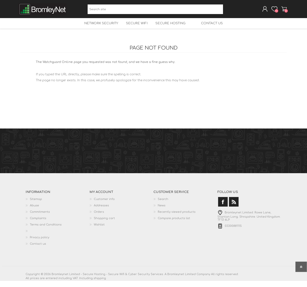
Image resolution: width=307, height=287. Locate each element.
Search (228, 11)
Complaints (38, 224)
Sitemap (36, 205)
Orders (99, 218)
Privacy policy (39, 243)
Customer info (104, 205)
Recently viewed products (176, 218)
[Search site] (155, 11)
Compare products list (174, 224)
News (161, 211)
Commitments (40, 218)
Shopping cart (282, 10)
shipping (100, 284)
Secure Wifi (134, 27)
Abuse (34, 211)
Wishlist (99, 230)
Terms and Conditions (46, 230)
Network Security (97, 27)
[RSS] (234, 208)
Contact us (215, 27)
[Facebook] (223, 208)
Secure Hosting (169, 27)
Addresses (101, 211)
